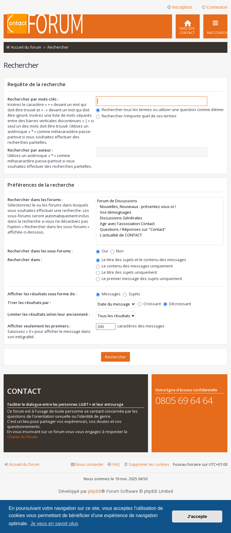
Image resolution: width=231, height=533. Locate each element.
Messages (108, 294)
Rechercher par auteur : (30, 150)
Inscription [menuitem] (179, 7)
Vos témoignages (160, 212)
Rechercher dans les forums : (35, 199)
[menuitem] (188, 26)
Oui (102, 251)
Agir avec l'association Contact (160, 224)
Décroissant (177, 303)
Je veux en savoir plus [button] (54, 523)
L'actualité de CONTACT (160, 235)
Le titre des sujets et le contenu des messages (141, 259)
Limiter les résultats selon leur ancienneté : (49, 314)
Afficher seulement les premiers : (39, 326)
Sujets (131, 294)
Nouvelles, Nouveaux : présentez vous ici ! (160, 206)
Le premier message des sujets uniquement (139, 278)
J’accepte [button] (197, 516)
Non (117, 251)
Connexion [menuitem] (214, 7)
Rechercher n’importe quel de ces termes (136, 116)
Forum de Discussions (160, 201)
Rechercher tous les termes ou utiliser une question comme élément (161, 109)
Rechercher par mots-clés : (33, 99)
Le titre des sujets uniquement (126, 272)
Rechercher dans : (25, 259)
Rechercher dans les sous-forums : (40, 251)
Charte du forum (22, 436)
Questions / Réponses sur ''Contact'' (160, 229)
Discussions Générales (160, 218)
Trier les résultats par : (29, 302)
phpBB (94, 491)
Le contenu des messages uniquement (134, 266)
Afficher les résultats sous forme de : (42, 294)
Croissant (149, 303)
